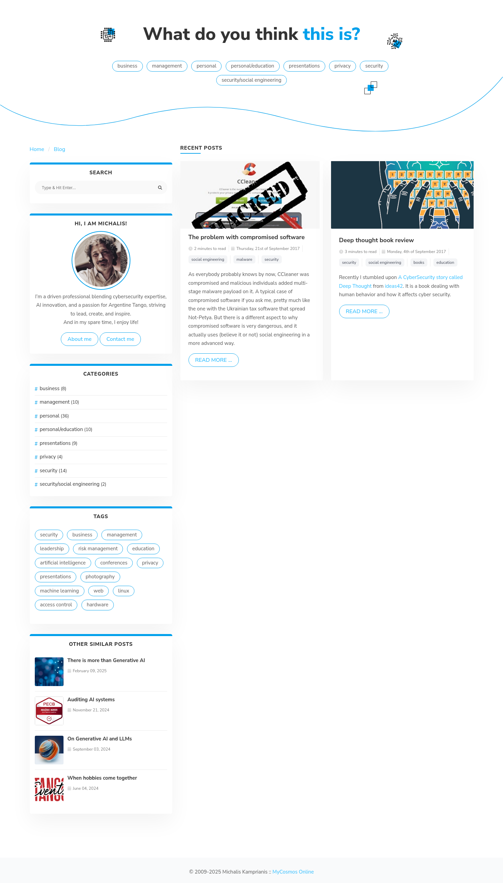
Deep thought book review (376, 240)
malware (244, 259)
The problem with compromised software (246, 237)
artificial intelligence (63, 562)
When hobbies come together (102, 778)
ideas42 (394, 286)
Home (37, 149)
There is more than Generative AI (106, 660)
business (127, 65)
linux (123, 590)
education (143, 548)
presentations (304, 65)
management (167, 65)
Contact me (120, 339)
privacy (342, 65)
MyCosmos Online (293, 871)
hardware (97, 604)
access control (56, 604)
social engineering (208, 259)
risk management (98, 548)
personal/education (252, 65)
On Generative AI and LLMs (100, 738)
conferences (113, 562)
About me (80, 339)
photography (100, 576)
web (98, 590)
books (418, 262)
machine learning (59, 590)
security (374, 65)
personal (207, 65)
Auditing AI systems (91, 699)
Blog (59, 149)
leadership (52, 548)
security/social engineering (251, 80)
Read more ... (213, 360)
